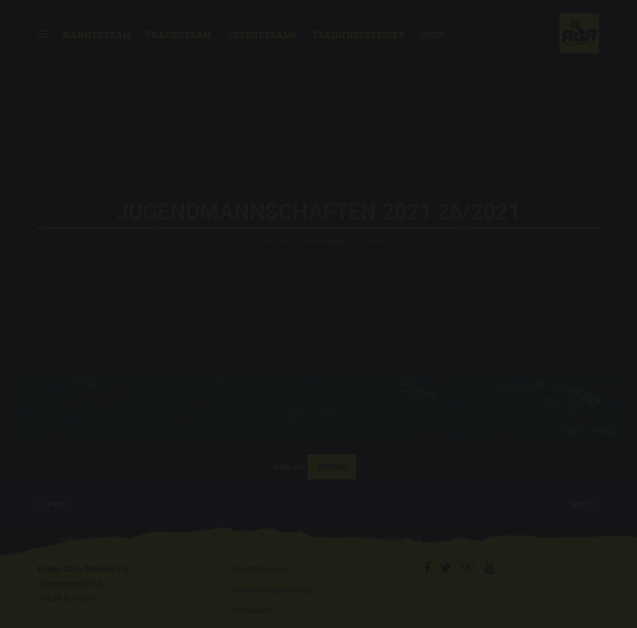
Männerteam (96, 35)
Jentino (332, 462)
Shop (431, 35)
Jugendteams (261, 35)
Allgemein (330, 239)
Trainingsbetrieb (358, 35)
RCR (379, 239)
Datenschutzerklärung (272, 585)
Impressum (252, 606)
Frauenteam (179, 35)
